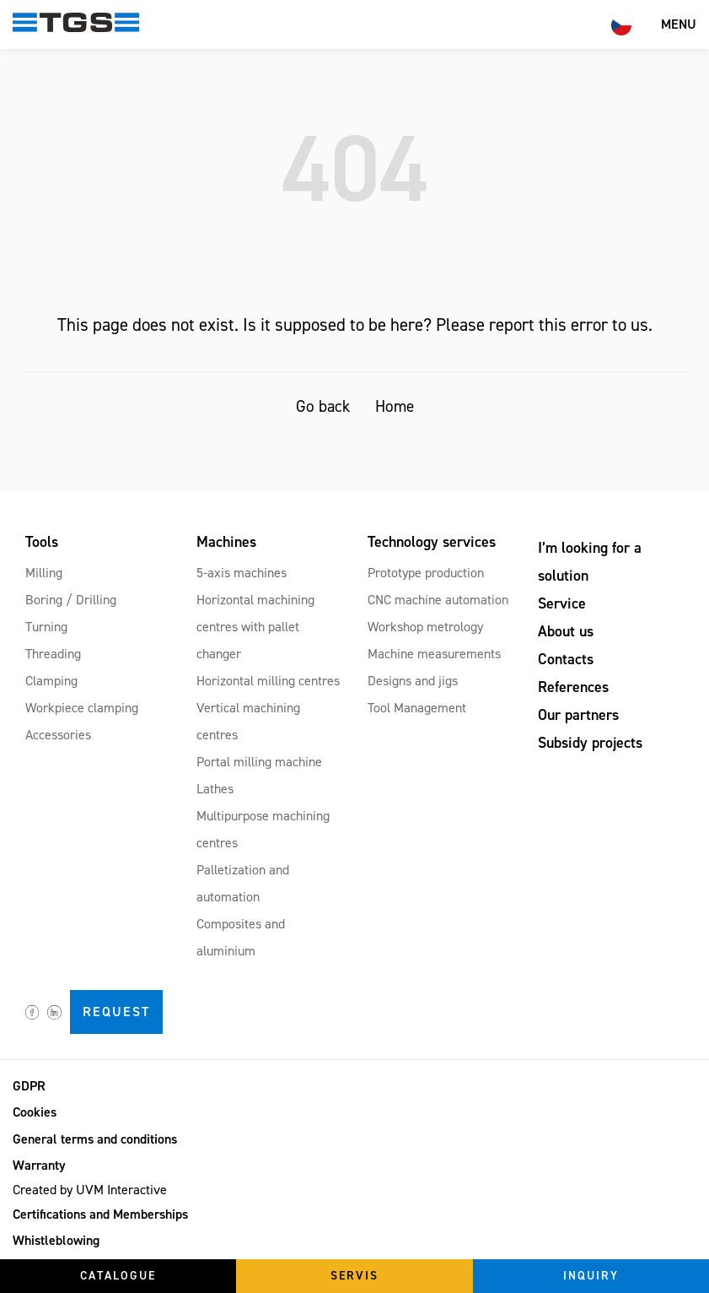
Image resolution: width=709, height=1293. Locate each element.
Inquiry (591, 1276)
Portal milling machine (259, 762)
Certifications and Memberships (100, 1214)
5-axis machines (241, 573)
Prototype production (426, 573)
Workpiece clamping (81, 708)
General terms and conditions (95, 1139)
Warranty (39, 1165)
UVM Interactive (121, 1189)
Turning (46, 627)
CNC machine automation (438, 600)
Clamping (51, 681)
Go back (323, 406)
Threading (53, 654)
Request (116, 1011)
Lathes (215, 789)
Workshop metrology (425, 627)
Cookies (34, 1112)
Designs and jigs (413, 681)
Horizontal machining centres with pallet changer (255, 627)
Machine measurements (434, 654)
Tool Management (417, 708)
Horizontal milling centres (268, 681)
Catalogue (118, 1276)
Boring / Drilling (70, 600)
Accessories (58, 735)
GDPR (29, 1086)
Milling (43, 573)
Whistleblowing (56, 1240)
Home (394, 406)
